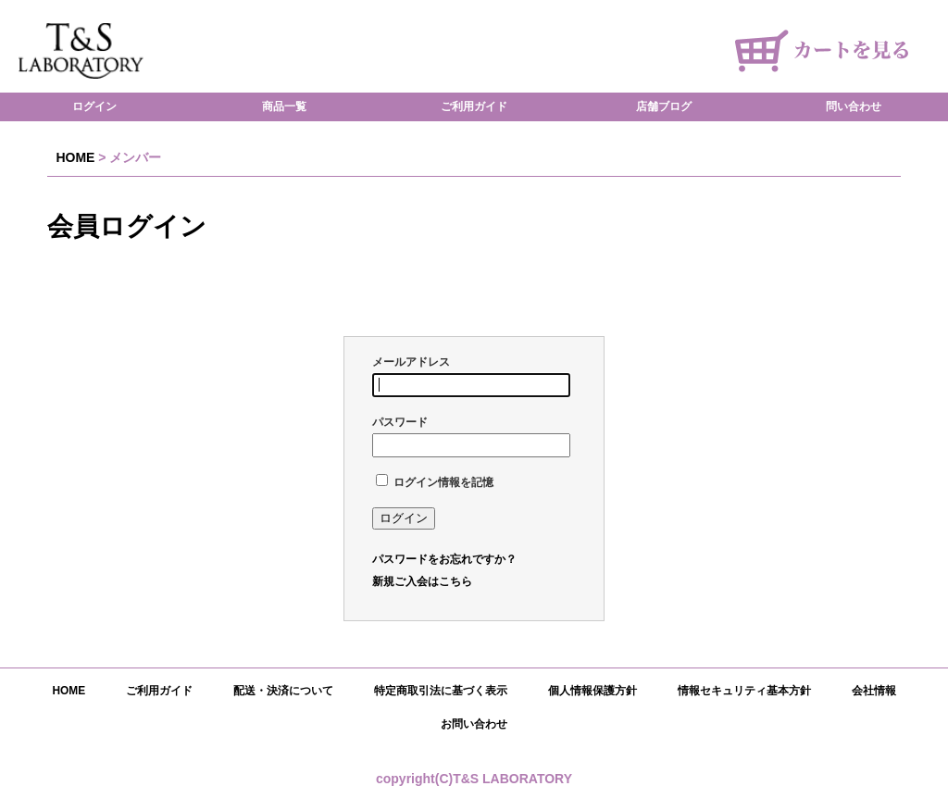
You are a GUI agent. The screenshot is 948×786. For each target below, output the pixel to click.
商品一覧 (284, 107)
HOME (75, 157)
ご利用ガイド (474, 107)
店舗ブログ (664, 107)
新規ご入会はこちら (422, 581)
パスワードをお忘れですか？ (444, 559)
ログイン (94, 107)
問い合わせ (853, 107)
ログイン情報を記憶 (434, 482)
